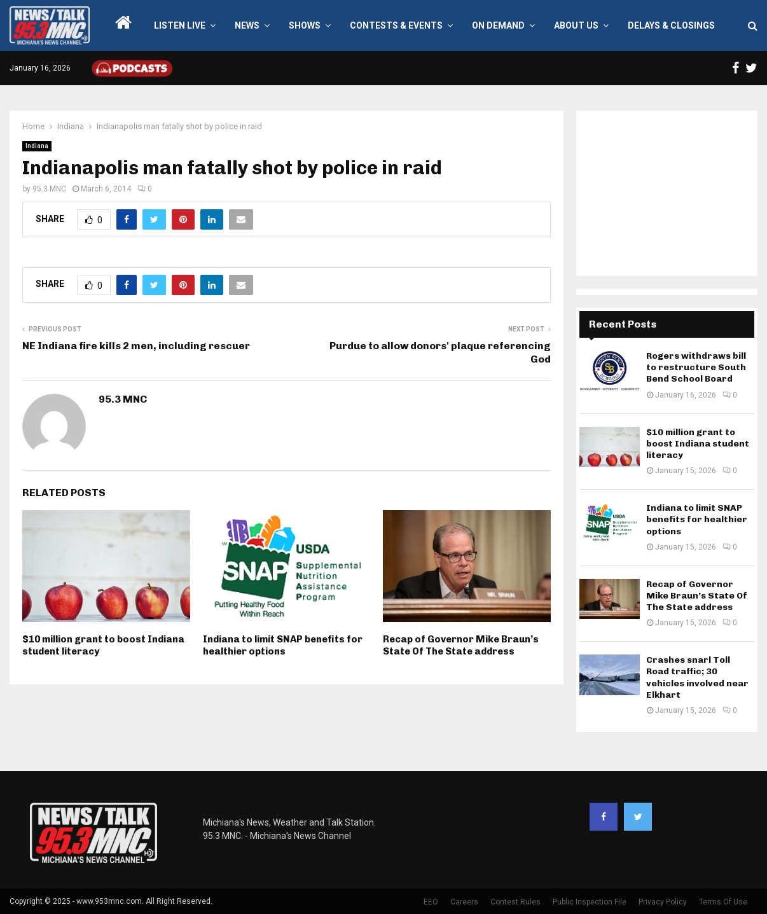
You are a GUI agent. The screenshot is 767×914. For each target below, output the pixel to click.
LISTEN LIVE (179, 25)
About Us (576, 25)
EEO (431, 901)
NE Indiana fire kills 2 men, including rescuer (136, 346)
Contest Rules (515, 901)
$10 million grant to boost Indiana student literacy (697, 443)
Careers (464, 901)
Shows (305, 25)
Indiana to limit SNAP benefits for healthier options (283, 646)
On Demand (498, 25)
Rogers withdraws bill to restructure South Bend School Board (696, 367)
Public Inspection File (589, 901)
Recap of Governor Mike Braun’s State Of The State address (461, 646)
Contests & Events (396, 25)
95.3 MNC (49, 188)
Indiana (36, 145)
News (247, 25)
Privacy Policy (663, 901)
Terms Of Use (723, 901)
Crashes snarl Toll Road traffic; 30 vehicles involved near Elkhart (697, 677)
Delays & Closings (671, 25)
